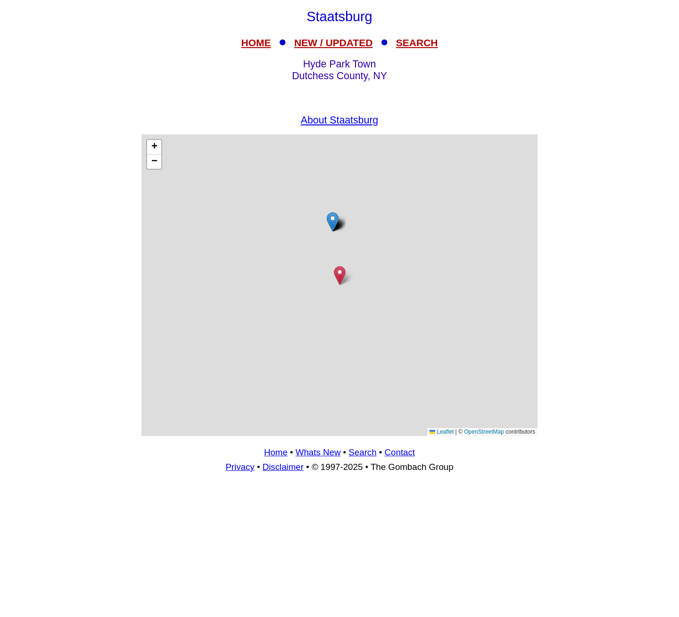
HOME (256, 42)
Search (362, 452)
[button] (333, 221)
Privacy (239, 467)
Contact (400, 452)
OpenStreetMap (484, 431)
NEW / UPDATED (333, 42)
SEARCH (417, 42)
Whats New (318, 452)
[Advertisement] (339, 549)
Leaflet (442, 431)
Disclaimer (283, 467)
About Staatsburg (339, 120)
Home (276, 452)
